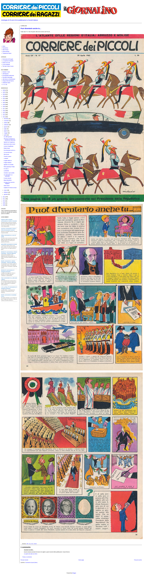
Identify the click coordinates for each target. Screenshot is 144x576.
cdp (29, 543)
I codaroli (6, 158)
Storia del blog (5, 51)
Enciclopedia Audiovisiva (8, 75)
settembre (6, 124)
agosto (5, 126)
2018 (4, 106)
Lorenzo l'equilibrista (8, 146)
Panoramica (5, 48)
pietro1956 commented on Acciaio (9, 244)
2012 (4, 196)
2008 (4, 205)
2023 (4, 96)
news (32, 543)
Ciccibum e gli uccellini (9, 172)
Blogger (74, 573)
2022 (4, 98)
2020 (4, 102)
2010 (4, 201)
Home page (81, 560)
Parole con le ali (6, 62)
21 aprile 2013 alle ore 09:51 (30, 553)
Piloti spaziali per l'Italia (9, 166)
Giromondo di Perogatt (7, 59)
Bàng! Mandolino (8, 180)
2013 (4, 116)
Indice (3, 46)
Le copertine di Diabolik (7, 60)
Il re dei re (6, 168)
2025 (4, 92)
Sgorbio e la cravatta (8, 164)
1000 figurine (5, 73)
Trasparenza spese (6, 53)
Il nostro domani (7, 178)
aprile (5, 135)
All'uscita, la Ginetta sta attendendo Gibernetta (9, 139)
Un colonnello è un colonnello (8, 175)
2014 (4, 114)
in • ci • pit (4, 84)
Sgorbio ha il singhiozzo (9, 142)
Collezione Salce (6, 82)
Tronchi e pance (7, 156)
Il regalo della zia (8, 160)
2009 (4, 203)
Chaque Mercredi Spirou (8, 80)
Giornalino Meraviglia (7, 77)
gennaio (6, 194)
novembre (6, 120)
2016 (4, 110)
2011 (4, 198)
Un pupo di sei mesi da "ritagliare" (9, 183)
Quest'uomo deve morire (9, 144)
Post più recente (24, 560)
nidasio (35, 543)
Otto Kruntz (6, 154)
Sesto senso (7, 185)
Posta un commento (27, 557)
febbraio (6, 192)
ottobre (5, 122)
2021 (4, 100)
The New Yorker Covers (8, 66)
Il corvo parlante (6, 64)
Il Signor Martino (7, 162)
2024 (4, 94)
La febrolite (6, 170)
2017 (4, 108)
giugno (5, 130)
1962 (27, 543)
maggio (6, 133)
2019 (4, 104)
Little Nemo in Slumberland (8, 79)
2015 (4, 112)
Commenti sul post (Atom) (31, 562)
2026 (4, 90)
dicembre (6, 118)
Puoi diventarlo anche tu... (31, 28)
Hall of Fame (5, 49)
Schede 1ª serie (6, 72)
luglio (5, 128)
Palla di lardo (7, 148)
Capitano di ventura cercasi (10, 187)
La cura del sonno (8, 152)
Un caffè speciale (8, 136)
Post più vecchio (138, 560)
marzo (5, 190)
